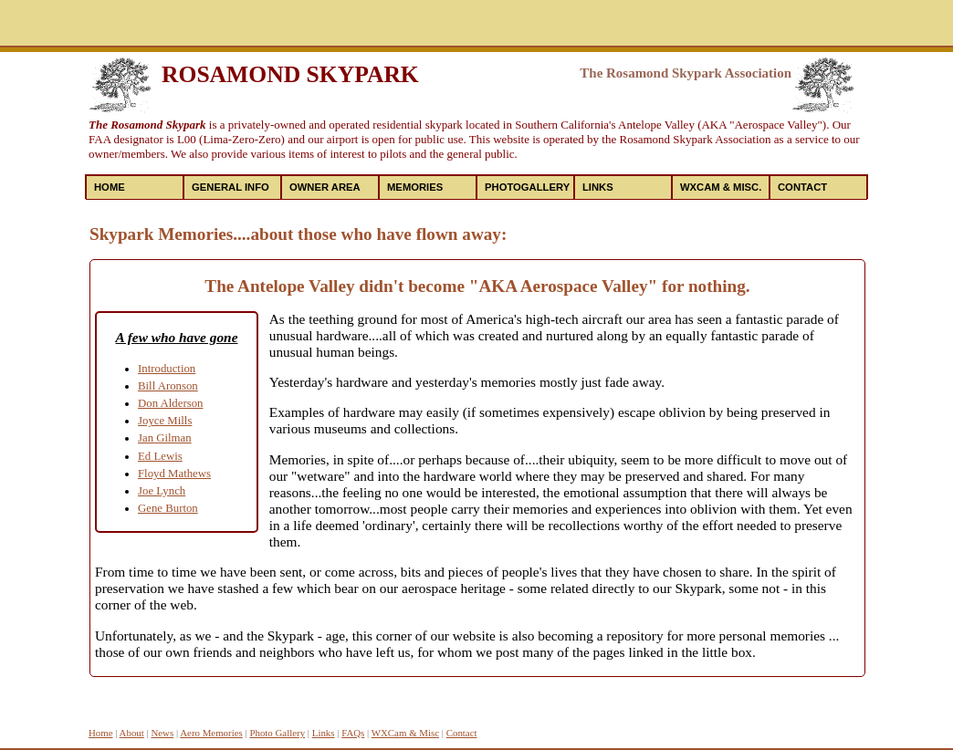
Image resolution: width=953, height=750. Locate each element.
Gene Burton (168, 508)
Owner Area (325, 187)
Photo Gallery (277, 732)
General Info (230, 187)
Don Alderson (170, 403)
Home (109, 187)
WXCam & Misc (405, 732)
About (132, 732)
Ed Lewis (160, 456)
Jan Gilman (165, 438)
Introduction (166, 368)
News (162, 732)
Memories (415, 187)
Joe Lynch (161, 490)
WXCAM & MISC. (720, 187)
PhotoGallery (527, 187)
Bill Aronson (168, 386)
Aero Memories (211, 732)
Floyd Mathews (174, 473)
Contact (802, 187)
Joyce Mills (165, 420)
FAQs (352, 732)
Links (597, 187)
